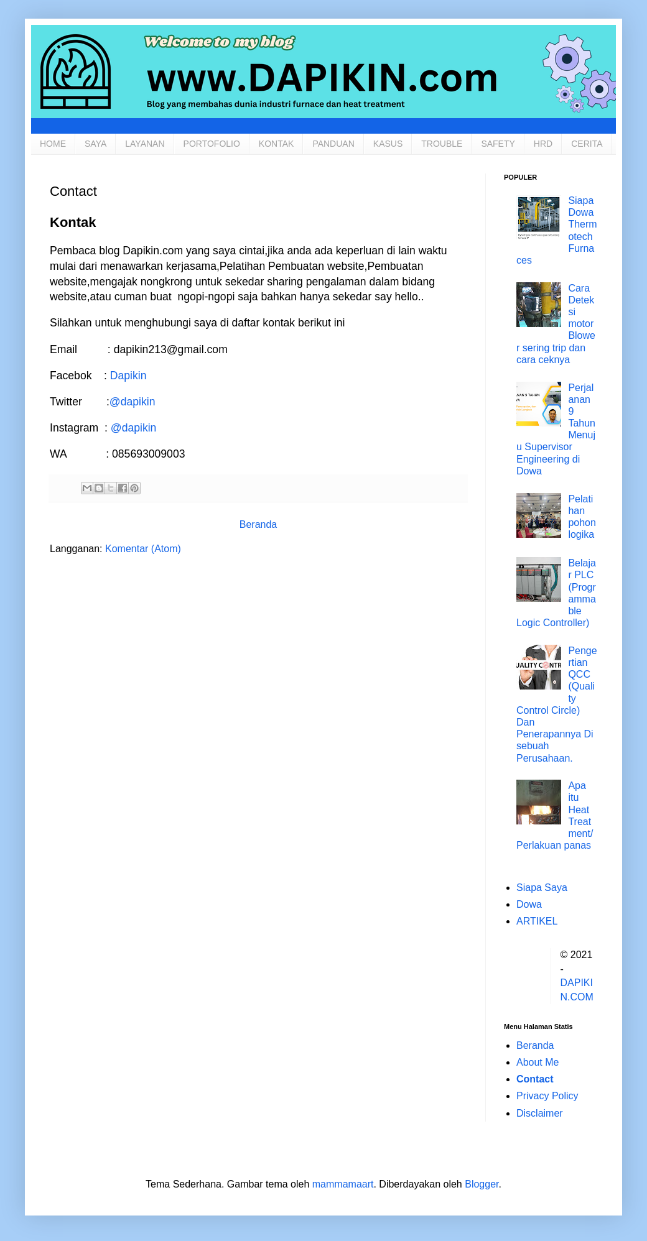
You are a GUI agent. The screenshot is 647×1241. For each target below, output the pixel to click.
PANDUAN (333, 144)
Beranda (258, 524)
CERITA (586, 144)
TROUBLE (441, 144)
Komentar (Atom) (143, 548)
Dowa (529, 904)
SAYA (95, 144)
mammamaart (343, 1184)
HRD (543, 144)
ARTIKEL (536, 921)
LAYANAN (144, 144)
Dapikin (128, 375)
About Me (537, 1062)
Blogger (481, 1184)
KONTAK (276, 144)
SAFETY (497, 144)
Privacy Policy (547, 1096)
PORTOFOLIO (212, 144)
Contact (535, 1079)
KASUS (388, 144)
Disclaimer (539, 1113)
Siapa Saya (541, 887)
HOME (53, 144)
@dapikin (132, 401)
